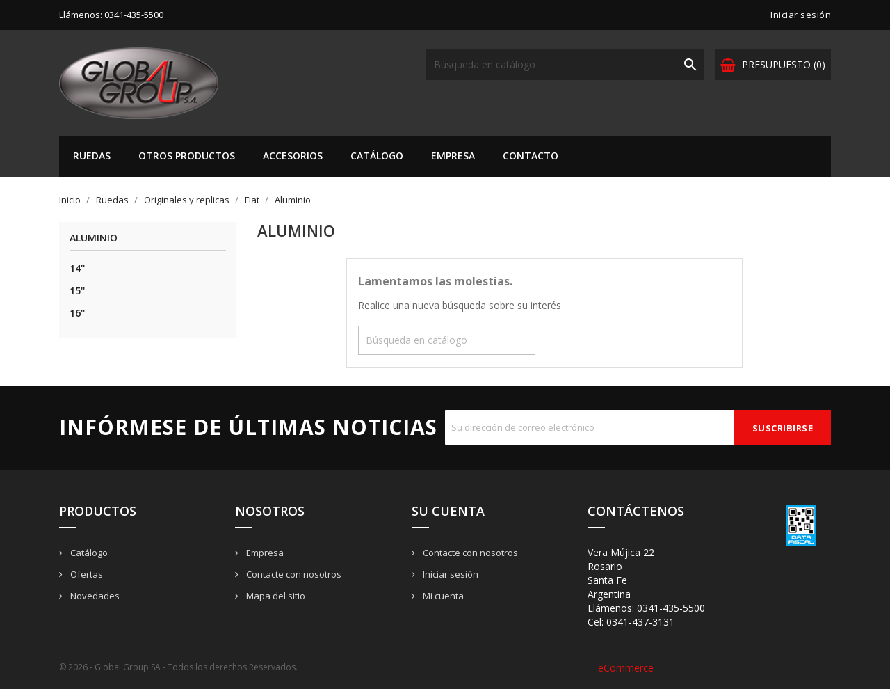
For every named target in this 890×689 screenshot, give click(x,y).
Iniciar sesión (449, 574)
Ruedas (92, 155)
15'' (77, 290)
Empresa (453, 155)
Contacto (530, 155)
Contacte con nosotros (292, 574)
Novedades (94, 595)
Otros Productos (186, 155)
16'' (77, 312)
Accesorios (293, 155)
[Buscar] (565, 64)
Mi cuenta (442, 595)
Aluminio (94, 238)
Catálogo (376, 155)
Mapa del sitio (274, 595)
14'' (77, 268)
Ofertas (85, 574)
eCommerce (626, 667)
